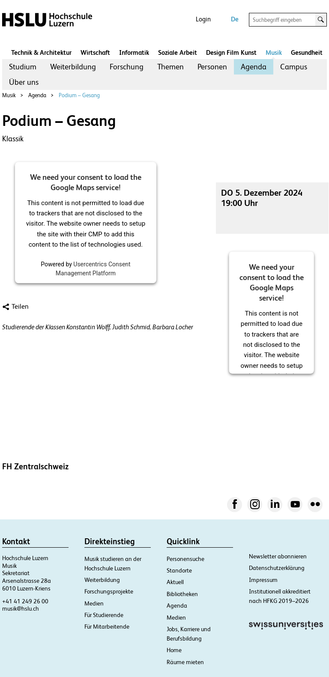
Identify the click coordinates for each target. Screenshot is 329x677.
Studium (22, 66)
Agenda (253, 66)
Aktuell (175, 582)
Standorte (179, 570)
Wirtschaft (95, 52)
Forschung (127, 66)
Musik (274, 52)
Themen (170, 66)
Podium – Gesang (79, 95)
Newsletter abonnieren (278, 556)
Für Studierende (103, 614)
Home (174, 650)
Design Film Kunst (231, 52)
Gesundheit (307, 52)
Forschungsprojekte (108, 591)
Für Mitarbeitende (106, 626)
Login (203, 19)
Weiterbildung (73, 66)
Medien (94, 603)
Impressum (263, 579)
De (235, 19)
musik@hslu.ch (20, 608)
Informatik (134, 52)
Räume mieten (185, 662)
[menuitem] (22, 67)
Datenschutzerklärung (277, 567)
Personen (212, 66)
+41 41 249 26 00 (25, 601)
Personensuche (185, 558)
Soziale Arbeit (177, 52)
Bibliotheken (182, 594)
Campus (293, 66)
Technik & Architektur (41, 52)
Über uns (24, 82)
